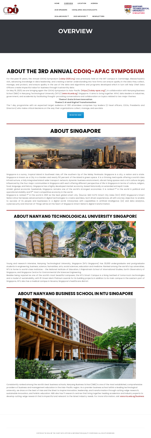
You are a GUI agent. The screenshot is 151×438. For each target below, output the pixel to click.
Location (60, 3)
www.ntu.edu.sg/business (132, 396)
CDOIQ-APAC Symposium (108, 71)
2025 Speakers (86, 3)
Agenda (72, 3)
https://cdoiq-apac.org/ (93, 90)
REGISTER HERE (75, 115)
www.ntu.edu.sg (69, 93)
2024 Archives (69, 10)
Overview (46, 3)
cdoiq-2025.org (67, 78)
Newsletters (39, 16)
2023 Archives (88, 10)
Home (35, 3)
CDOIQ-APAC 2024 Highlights (45, 10)
